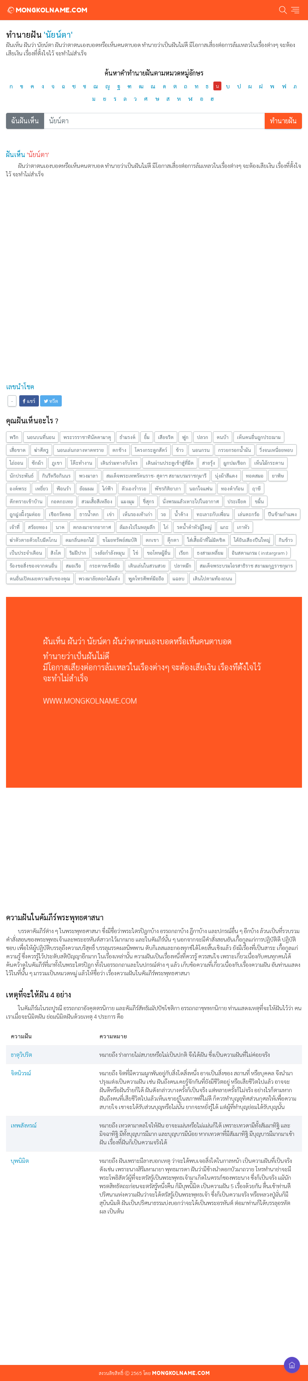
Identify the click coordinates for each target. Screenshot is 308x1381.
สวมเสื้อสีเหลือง (96, 501)
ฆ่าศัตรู (41, 450)
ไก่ (166, 527)
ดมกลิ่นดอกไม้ (79, 540)
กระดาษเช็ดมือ (104, 565)
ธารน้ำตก (89, 514)
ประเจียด (236, 501)
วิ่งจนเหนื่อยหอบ (276, 450)
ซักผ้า (37, 463)
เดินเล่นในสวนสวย (147, 565)
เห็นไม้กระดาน (269, 463)
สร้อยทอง (37, 527)
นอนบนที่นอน (41, 437)
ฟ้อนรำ (64, 488)
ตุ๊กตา (173, 540)
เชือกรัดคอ (60, 514)
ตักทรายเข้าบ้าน (26, 501)
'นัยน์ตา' (38, 154)
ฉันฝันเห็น (25, 120)
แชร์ (29, 401)
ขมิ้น (259, 501)
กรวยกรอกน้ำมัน (234, 450)
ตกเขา (152, 540)
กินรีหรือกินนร (56, 475)
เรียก (183, 553)
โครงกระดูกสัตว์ (151, 450)
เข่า (110, 514)
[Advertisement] (154, 241)
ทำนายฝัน (283, 120)
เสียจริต (166, 437)
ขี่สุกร (148, 501)
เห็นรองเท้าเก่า (137, 514)
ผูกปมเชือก (234, 463)
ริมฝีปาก (77, 553)
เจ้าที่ (15, 527)
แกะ (224, 527)
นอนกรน (201, 450)
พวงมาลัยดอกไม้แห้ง (99, 578)
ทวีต (51, 401)
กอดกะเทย (62, 501)
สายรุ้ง (208, 463)
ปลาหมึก (182, 565)
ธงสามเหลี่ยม (210, 553)
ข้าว (180, 450)
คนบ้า (223, 437)
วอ (163, 514)
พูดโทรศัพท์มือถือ (146, 578)
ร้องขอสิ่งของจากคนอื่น (33, 565)
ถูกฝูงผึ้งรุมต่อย (25, 514)
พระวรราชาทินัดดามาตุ (87, 437)
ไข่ (135, 553)
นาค (60, 527)
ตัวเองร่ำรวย (134, 488)
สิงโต (56, 553)
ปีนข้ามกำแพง (282, 514)
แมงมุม (127, 501)
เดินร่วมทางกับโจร (119, 463)
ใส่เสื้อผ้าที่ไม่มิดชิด (206, 540)
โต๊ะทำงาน (81, 463)
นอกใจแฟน (201, 488)
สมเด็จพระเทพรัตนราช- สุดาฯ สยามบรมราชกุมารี (156, 475)
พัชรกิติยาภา (168, 488)
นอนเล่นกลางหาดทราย (80, 450)
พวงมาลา (88, 475)
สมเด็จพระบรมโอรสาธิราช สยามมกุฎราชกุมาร (246, 565)
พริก (14, 437)
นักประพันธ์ (22, 475)
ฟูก (185, 437)
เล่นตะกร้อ (248, 514)
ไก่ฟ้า (107, 488)
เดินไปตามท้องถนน (212, 578)
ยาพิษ (278, 475)
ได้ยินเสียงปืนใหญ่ (252, 540)
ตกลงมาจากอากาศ (92, 527)
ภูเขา (57, 463)
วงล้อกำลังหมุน (110, 553)
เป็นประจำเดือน (26, 553)
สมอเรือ (73, 565)
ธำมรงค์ (128, 437)
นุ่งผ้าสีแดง (226, 475)
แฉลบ (178, 578)
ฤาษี (256, 488)
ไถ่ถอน (16, 463)
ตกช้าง (119, 450)
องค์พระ (18, 488)
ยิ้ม (147, 437)
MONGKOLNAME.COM (46, 10)
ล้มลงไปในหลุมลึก (137, 527)
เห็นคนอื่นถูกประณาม (259, 437)
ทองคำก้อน (232, 488)
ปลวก (202, 437)
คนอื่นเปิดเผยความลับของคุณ (40, 578)
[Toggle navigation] (295, 10)
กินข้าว (286, 540)
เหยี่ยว (41, 488)
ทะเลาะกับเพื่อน (213, 514)
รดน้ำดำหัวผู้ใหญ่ (194, 527)
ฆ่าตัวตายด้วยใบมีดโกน (33, 540)
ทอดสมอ (254, 475)
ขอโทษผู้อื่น (158, 553)
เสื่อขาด (18, 450)
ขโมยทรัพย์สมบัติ (119, 540)
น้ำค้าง (181, 514)
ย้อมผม (86, 488)
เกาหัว (243, 527)
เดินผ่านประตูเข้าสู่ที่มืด (170, 463)
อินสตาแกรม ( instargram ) (259, 553)
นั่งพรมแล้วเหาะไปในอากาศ (190, 501)
